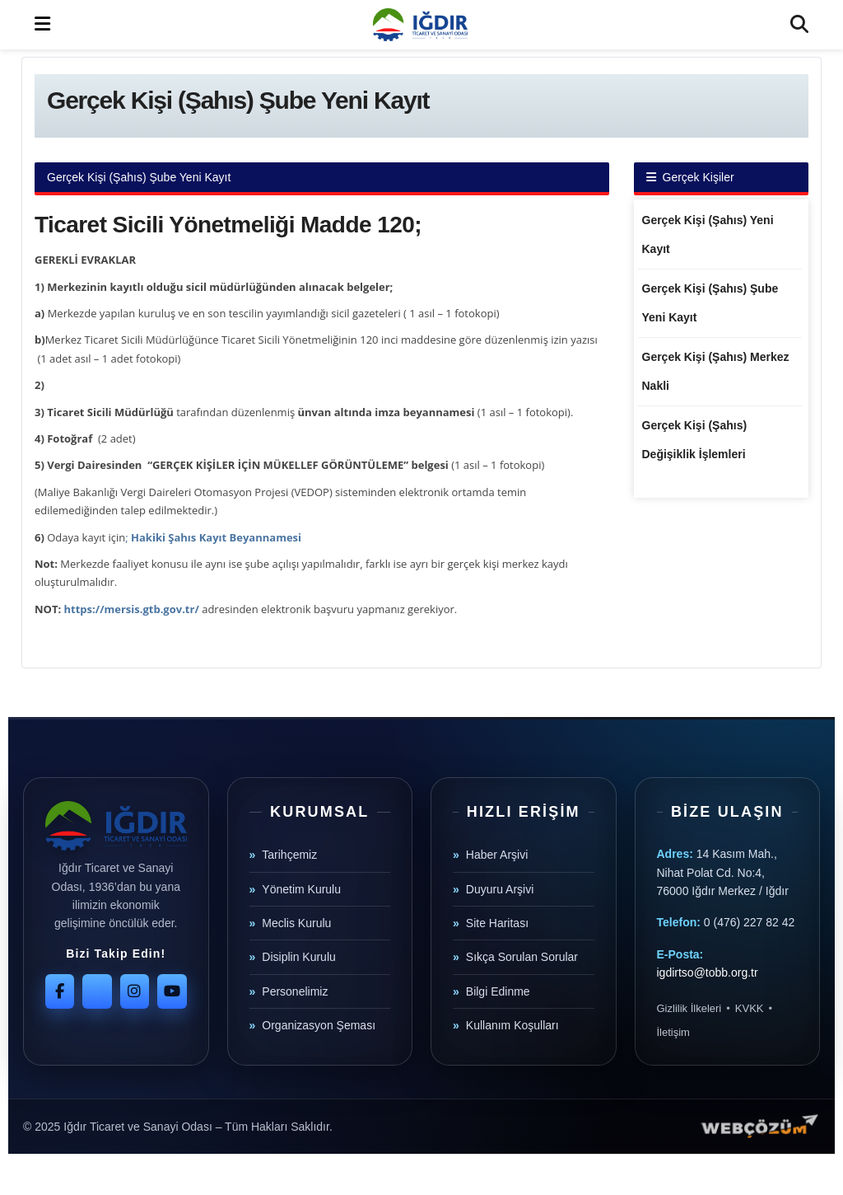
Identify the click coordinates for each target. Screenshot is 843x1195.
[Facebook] (59, 991)
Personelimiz (295, 991)
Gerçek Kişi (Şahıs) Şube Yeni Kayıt (710, 303)
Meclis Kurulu (296, 923)
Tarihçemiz (289, 854)
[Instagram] (134, 991)
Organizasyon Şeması (318, 1025)
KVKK (749, 1008)
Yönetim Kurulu (301, 889)
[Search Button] (799, 24)
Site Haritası (497, 923)
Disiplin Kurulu (298, 956)
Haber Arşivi (497, 854)
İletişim (673, 1032)
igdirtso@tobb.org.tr (707, 972)
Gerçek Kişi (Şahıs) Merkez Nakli (715, 371)
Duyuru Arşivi (499, 889)
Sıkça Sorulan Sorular (522, 956)
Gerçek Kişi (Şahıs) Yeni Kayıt (708, 234)
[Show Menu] (42, 24)
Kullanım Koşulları (512, 1025)
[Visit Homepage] (420, 24)
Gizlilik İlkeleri (689, 1008)
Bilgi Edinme (498, 991)
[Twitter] (96, 991)
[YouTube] (171, 991)
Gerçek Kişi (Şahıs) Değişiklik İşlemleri (695, 440)
